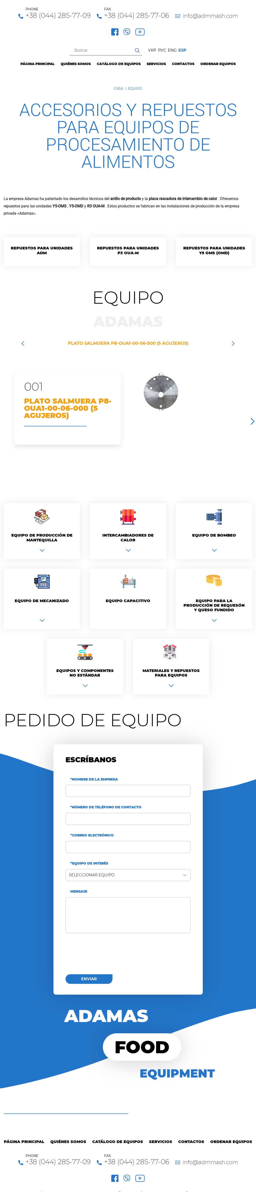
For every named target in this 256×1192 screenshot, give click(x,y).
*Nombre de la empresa (94, 779)
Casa (118, 88)
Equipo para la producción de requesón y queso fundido (214, 605)
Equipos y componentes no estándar (85, 673)
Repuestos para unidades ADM (42, 250)
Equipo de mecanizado (42, 601)
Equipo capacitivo (128, 601)
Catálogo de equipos (119, 64)
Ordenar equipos (218, 64)
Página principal (37, 64)
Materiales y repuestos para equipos (171, 673)
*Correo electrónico (92, 835)
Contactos (183, 64)
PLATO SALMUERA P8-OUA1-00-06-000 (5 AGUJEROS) (128, 343)
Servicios (156, 64)
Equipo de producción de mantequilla (41, 537)
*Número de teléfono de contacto (105, 807)
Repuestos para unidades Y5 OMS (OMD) (214, 250)
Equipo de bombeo (214, 535)
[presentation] (102, 956)
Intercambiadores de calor (128, 537)
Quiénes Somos (76, 64)
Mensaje (78, 891)
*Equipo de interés (89, 863)
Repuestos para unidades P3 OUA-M (128, 250)
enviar (89, 979)
